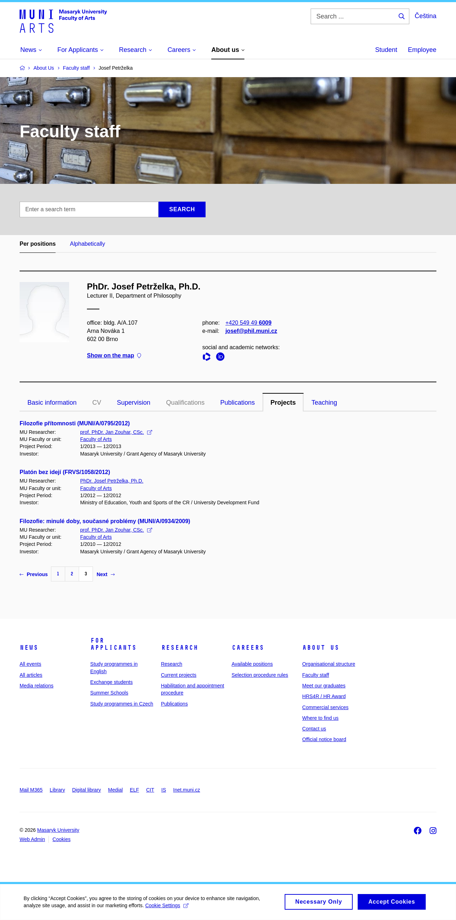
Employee (422, 49)
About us (320, 648)
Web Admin (32, 839)
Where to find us (320, 718)
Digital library (86, 790)
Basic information (52, 402)
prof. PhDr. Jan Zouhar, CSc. (116, 432)
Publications (237, 402)
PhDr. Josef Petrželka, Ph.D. (111, 481)
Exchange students (111, 682)
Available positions (252, 664)
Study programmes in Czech (121, 704)
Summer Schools (109, 693)
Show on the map (114, 356)
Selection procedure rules (260, 675)
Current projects (179, 675)
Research (179, 648)
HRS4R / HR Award (324, 696)
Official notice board (324, 739)
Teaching (324, 402)
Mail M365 (31, 790)
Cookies (61, 839)
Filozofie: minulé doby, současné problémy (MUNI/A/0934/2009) (105, 521)
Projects (283, 402)
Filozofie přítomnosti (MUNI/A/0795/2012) (75, 423)
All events (30, 664)
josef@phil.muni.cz (251, 331)
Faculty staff (315, 675)
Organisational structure (328, 664)
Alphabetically (87, 244)
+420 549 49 (248, 323)
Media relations (36, 685)
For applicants (113, 644)
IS (163, 790)
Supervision (133, 402)
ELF (134, 790)
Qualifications (185, 402)
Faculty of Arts (96, 439)
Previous (34, 574)
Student (386, 49)
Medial (115, 790)
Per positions (38, 244)
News (29, 648)
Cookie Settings (168, 908)
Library (57, 790)
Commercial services (325, 707)
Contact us (314, 729)
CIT (150, 790)
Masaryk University (58, 830)
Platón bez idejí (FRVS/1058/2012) (65, 472)
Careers (248, 648)
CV (96, 402)
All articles (31, 675)
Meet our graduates (323, 685)
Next (105, 574)
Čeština (425, 16)
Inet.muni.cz (186, 790)
